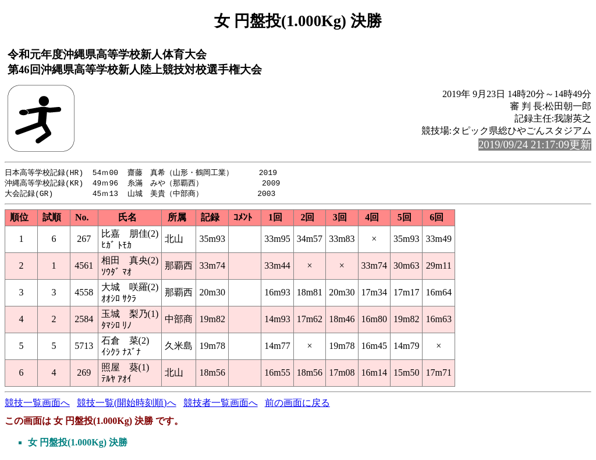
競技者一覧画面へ (220, 404)
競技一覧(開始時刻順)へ (126, 404)
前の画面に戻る (297, 404)
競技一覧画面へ (37, 404)
